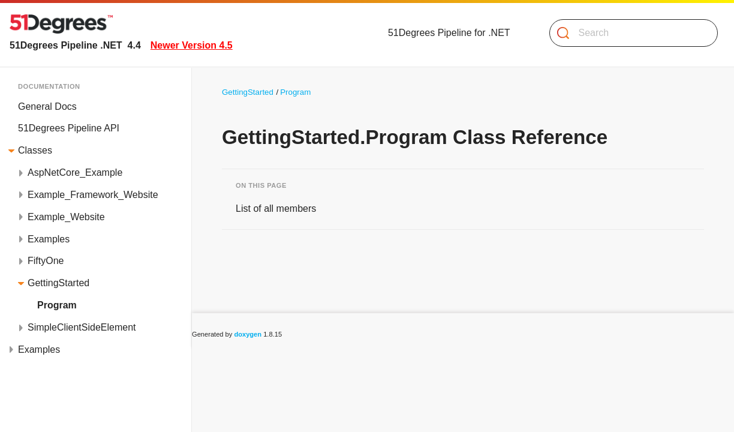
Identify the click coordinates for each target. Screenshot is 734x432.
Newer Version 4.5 (192, 45)
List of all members (276, 208)
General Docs (47, 106)
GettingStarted (58, 283)
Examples (49, 239)
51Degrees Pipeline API (68, 128)
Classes (35, 150)
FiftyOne (46, 261)
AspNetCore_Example (75, 172)
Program (57, 305)
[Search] (628, 33)
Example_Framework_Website (93, 195)
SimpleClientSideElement (82, 327)
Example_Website (66, 217)
